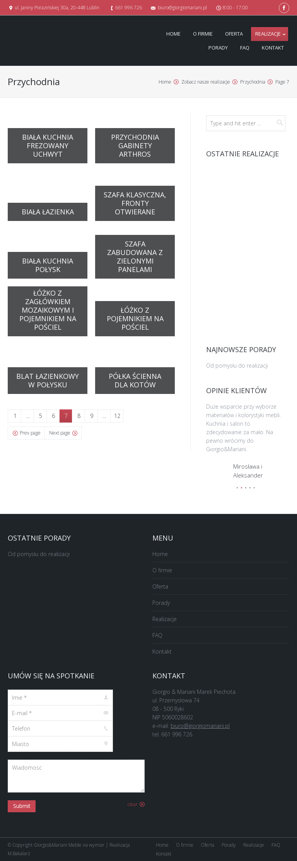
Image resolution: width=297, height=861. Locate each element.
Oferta (160, 586)
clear (133, 804)
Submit (22, 806)
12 (117, 415)
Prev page (30, 433)
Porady (161, 602)
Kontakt (162, 651)
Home (165, 82)
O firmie (162, 570)
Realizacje (164, 619)
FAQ (157, 635)
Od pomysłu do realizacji (237, 365)
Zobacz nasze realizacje (205, 82)
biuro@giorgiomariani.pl (200, 725)
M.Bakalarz (19, 853)
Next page (59, 433)
